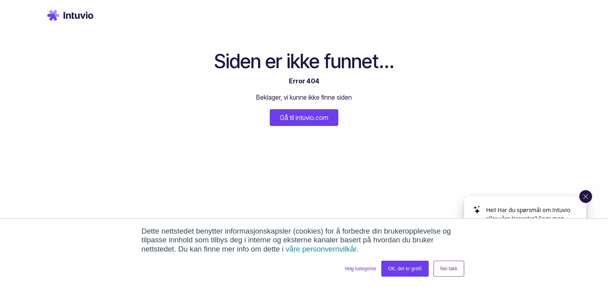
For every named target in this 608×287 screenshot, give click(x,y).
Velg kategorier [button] (361, 268)
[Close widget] (585, 196)
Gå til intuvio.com (304, 118)
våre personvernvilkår (321, 249)
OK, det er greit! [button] (405, 268)
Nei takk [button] (448, 268)
